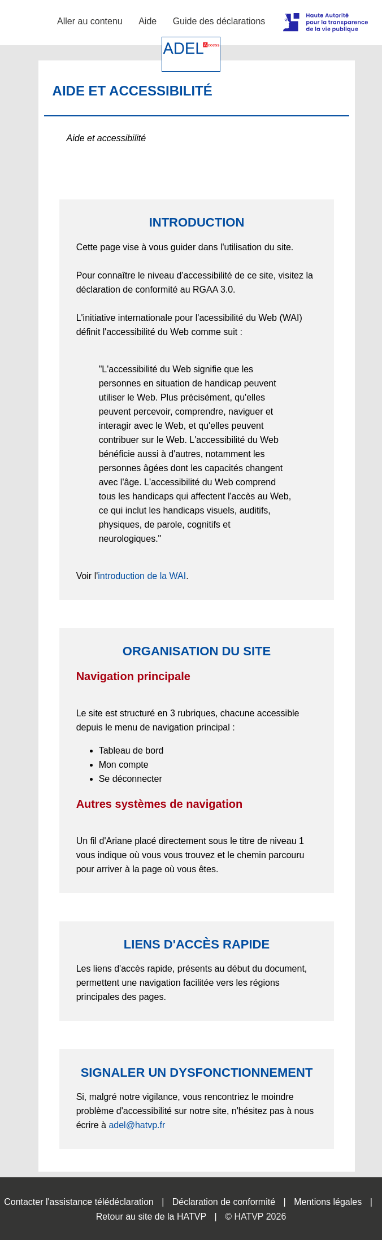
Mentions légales (328, 1202)
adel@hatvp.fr (136, 1125)
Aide (147, 21)
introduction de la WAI (142, 576)
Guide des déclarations (219, 21)
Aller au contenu (90, 21)
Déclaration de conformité (223, 1202)
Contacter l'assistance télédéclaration (79, 1202)
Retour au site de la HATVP (151, 1216)
